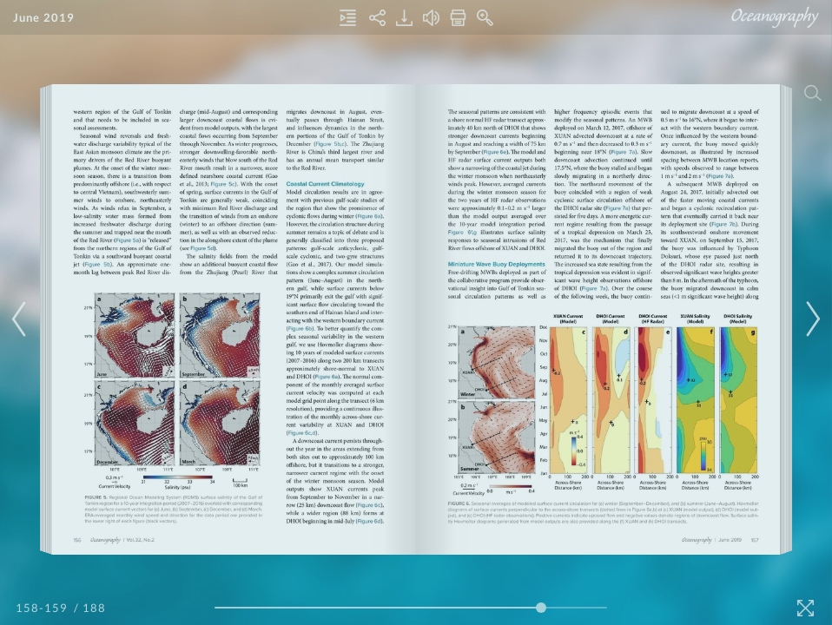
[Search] (813, 93)
